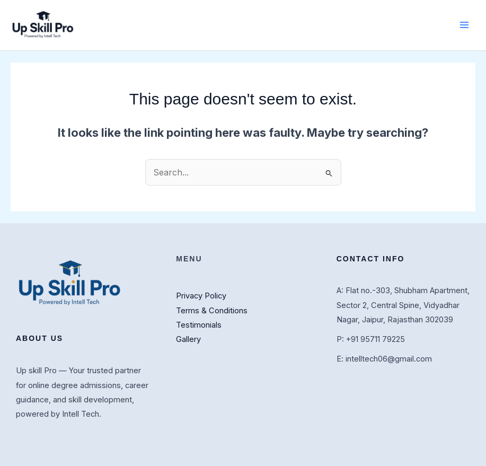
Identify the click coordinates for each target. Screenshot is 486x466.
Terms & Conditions (212, 310)
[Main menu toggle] (464, 25)
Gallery (188, 339)
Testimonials (199, 325)
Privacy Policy (201, 296)
